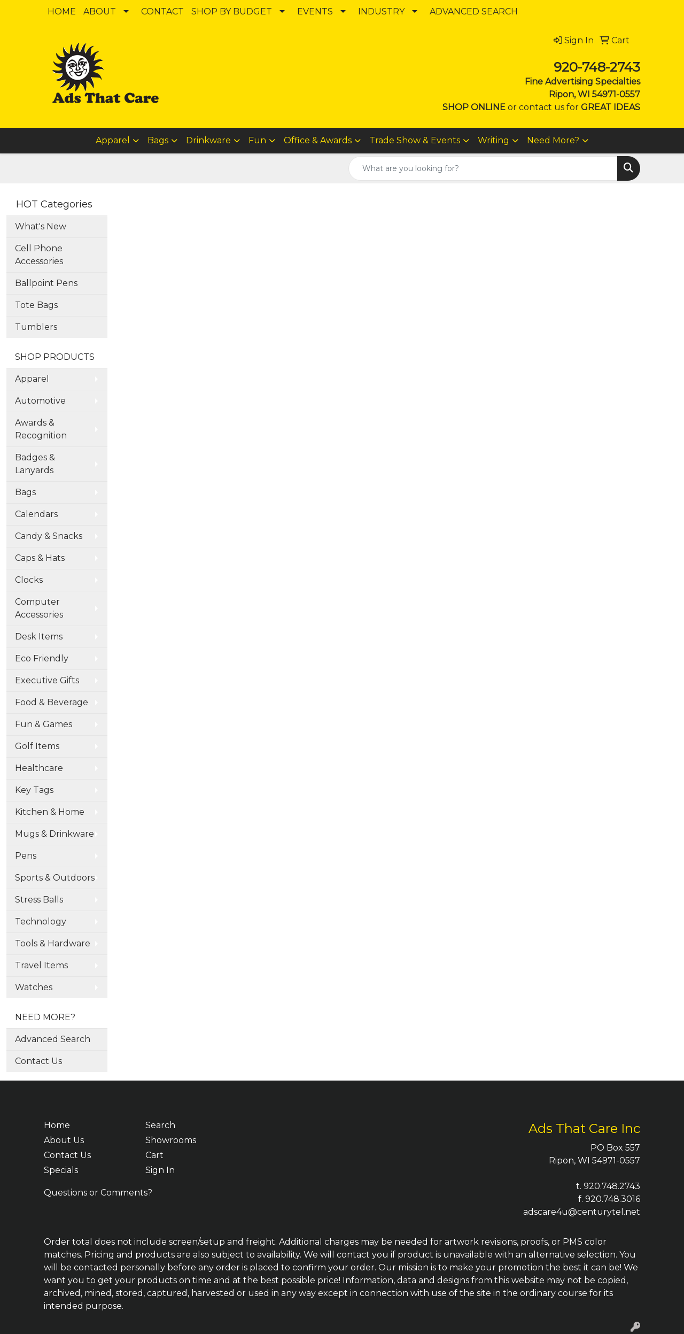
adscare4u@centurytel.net (581, 1212)
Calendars (36, 514)
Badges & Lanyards (35, 463)
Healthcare (39, 768)
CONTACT (162, 11)
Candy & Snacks (48, 536)
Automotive (40, 401)
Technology (40, 921)
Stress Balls (39, 900)
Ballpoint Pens (46, 283)
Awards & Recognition (41, 429)
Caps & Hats (40, 558)
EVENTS (315, 11)
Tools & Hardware (52, 943)
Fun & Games (43, 724)
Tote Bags (36, 305)
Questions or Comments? (98, 1193)
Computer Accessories (39, 608)
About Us (64, 1140)
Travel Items (41, 965)
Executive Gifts (47, 680)
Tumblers (36, 327)
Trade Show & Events (414, 140)
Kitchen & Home (49, 812)
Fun (257, 140)
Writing (493, 140)
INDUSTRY (381, 11)
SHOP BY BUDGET (231, 11)
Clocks (29, 580)
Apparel (113, 140)
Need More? (553, 140)
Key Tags (34, 790)
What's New (40, 226)
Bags (157, 140)
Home (57, 1125)
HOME (62, 11)
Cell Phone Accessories (39, 254)
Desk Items (39, 636)
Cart (154, 1155)
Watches (33, 987)
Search (160, 1125)
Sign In (160, 1170)
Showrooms (170, 1140)
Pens (25, 856)
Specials (61, 1170)
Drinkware (208, 140)
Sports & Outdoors (55, 878)
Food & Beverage (51, 702)
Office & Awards (318, 140)
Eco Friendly (41, 658)
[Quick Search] (483, 168)
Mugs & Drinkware (54, 834)
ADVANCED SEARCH (474, 11)
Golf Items (37, 746)
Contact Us (38, 1061)
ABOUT (99, 11)
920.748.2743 (612, 1186)
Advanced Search (52, 1039)
